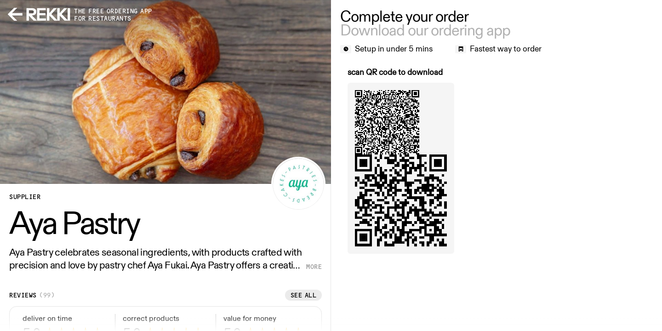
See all (304, 295)
